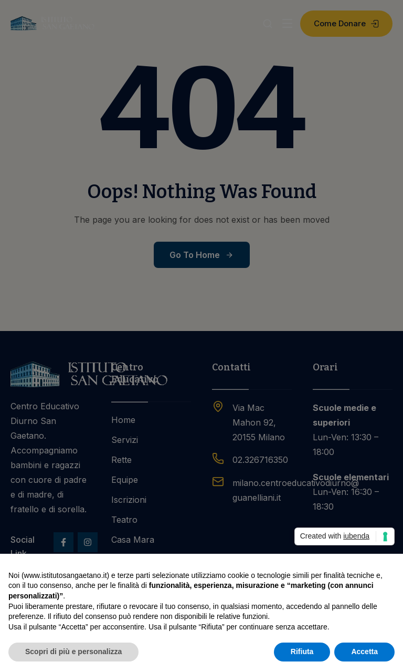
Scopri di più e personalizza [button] (73, 651)
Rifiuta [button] (302, 651)
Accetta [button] (364, 651)
